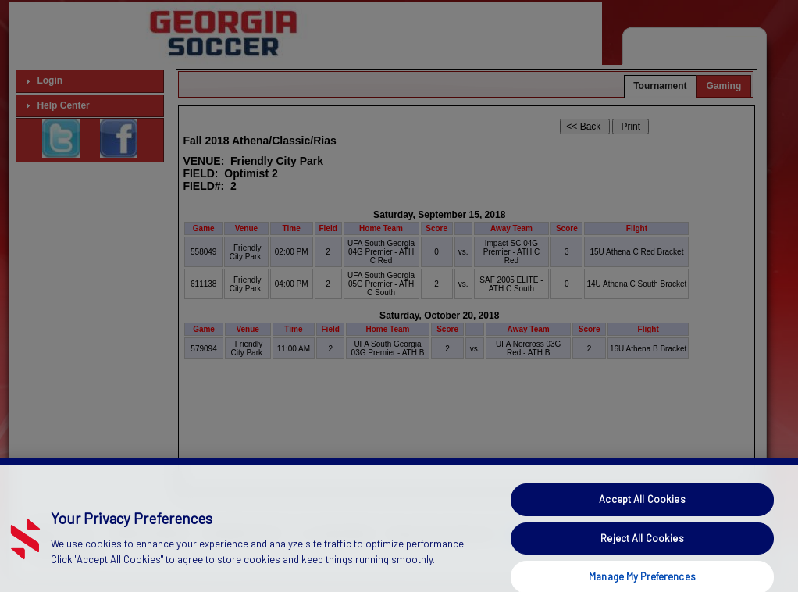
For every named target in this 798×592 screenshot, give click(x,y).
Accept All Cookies (642, 512)
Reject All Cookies (641, 550)
